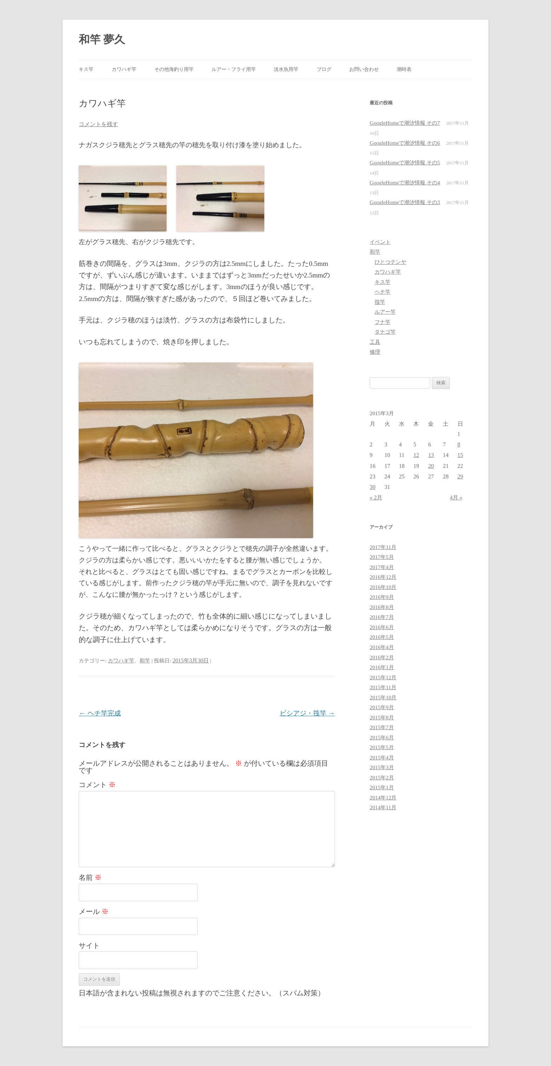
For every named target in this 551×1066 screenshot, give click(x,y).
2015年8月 (382, 717)
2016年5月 (382, 637)
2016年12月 (383, 577)
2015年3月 (382, 767)
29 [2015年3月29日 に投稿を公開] (460, 476)
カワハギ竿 (124, 69)
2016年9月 (382, 597)
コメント (97, 785)
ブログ (324, 69)
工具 (375, 342)
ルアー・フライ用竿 (234, 69)
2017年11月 (383, 547)
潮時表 (404, 69)
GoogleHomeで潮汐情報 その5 (405, 162)
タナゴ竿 (385, 332)
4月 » (456, 498)
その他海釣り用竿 (174, 69)
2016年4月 (382, 647)
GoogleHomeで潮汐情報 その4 (405, 182)
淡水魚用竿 (286, 69)
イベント (380, 242)
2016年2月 (382, 657)
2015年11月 (383, 687)
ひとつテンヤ (390, 262)
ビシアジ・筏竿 (307, 713)
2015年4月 (382, 757)
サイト (89, 945)
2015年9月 (382, 707)
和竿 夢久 (102, 39)
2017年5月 (382, 557)
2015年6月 (382, 737)
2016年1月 (382, 667)
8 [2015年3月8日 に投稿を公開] (459, 444)
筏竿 (380, 302)
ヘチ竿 (382, 292)
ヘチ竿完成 (100, 713)
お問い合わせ (364, 69)
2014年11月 (383, 807)
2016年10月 (383, 587)
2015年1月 (382, 787)
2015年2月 (382, 777)
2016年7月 (382, 617)
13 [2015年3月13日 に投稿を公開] (431, 455)
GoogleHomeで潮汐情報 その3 (405, 202)
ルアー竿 (385, 312)
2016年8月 (382, 607)
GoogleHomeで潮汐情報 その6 (405, 143)
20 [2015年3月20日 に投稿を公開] (431, 466)
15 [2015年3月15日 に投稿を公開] (460, 455)
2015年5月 (382, 747)
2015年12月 (383, 677)
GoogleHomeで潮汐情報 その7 (405, 123)
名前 (90, 877)
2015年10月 (383, 697)
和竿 (145, 660)
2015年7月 (382, 727)
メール (94, 911)
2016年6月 (382, 627)
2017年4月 (382, 567)
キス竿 (86, 69)
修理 (375, 352)
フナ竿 (382, 322)
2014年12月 (383, 797)
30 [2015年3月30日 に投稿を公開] (372, 487)
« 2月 (376, 498)
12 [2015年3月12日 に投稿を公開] (416, 455)
